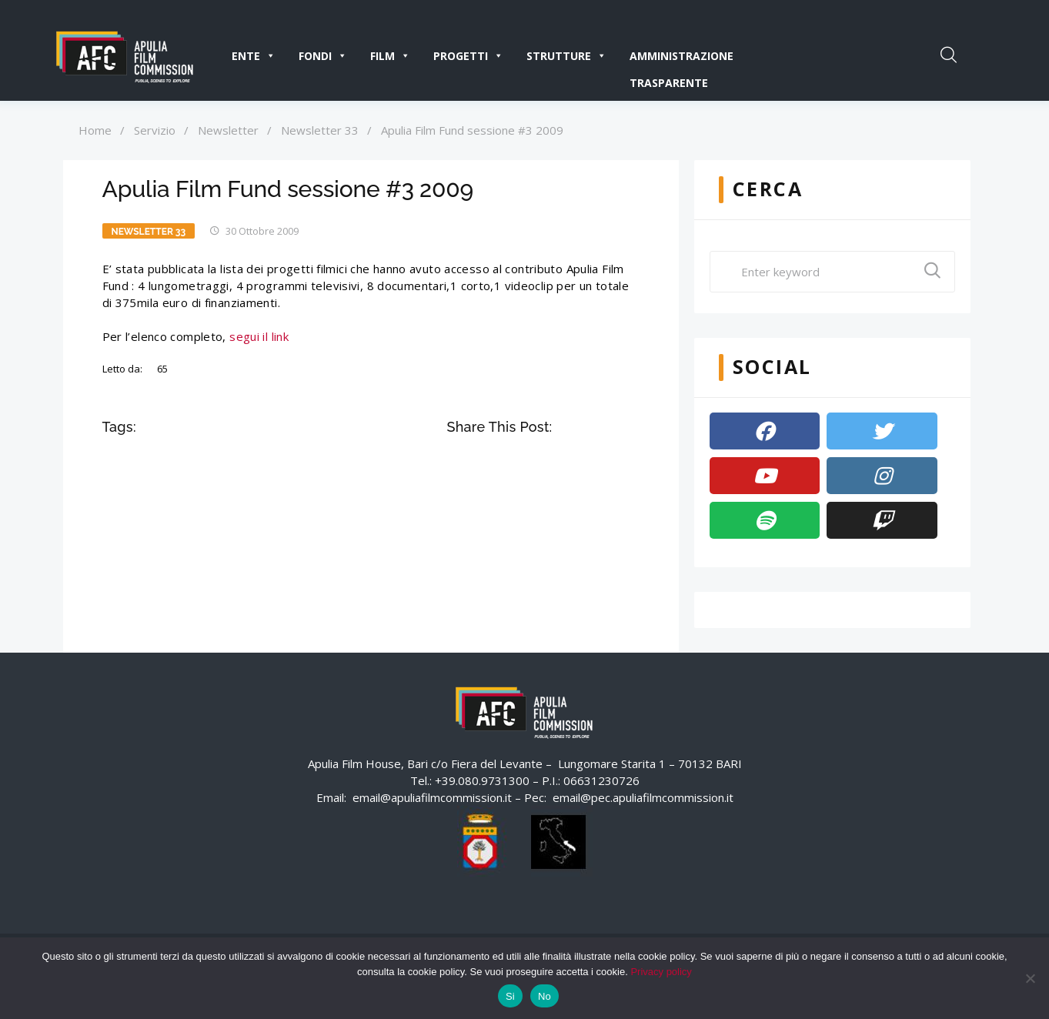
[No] (1029, 978)
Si (510, 996)
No (544, 996)
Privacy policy (660, 971)
